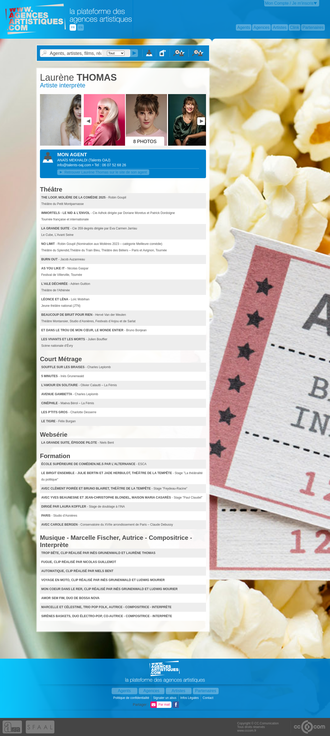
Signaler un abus (165, 698)
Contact (208, 698)
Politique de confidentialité (131, 698)
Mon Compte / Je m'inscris (289, 3)
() (99, 160)
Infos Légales (190, 698)
